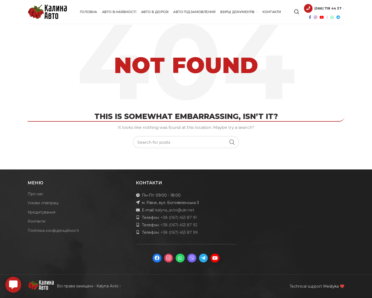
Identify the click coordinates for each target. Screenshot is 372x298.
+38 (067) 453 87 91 (178, 217)
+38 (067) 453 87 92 (178, 225)
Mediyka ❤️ (333, 286)
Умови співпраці (43, 203)
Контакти (36, 221)
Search (232, 142)
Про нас (35, 193)
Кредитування (41, 212)
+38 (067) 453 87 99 (179, 232)
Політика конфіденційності (53, 230)
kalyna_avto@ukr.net (174, 210)
